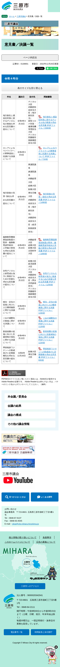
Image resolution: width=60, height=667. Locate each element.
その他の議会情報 (18, 424)
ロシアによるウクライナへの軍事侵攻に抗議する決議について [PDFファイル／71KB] (47, 153)
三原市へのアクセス (30, 586)
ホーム (12, 16)
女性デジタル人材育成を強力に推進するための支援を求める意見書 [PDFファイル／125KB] (47, 279)
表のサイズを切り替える (30, 88)
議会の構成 (14, 414)
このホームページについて (17, 542)
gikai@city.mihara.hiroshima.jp (25, 524)
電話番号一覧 (16, 632)
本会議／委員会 (17, 396)
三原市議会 (21, 16)
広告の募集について (45, 542)
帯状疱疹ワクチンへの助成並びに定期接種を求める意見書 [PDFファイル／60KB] (47, 354)
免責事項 (47, 537)
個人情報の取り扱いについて (22, 537)
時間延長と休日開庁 (43, 632)
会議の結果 (14, 405)
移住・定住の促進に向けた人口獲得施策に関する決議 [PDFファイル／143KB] (47, 307)
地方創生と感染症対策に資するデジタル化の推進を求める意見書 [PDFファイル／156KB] (47, 122)
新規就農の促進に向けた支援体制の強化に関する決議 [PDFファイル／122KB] (47, 337)
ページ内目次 (30, 57)
